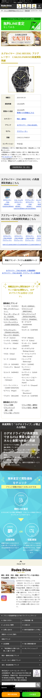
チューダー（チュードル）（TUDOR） (11, 315)
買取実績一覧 (28, 620)
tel (19, 6)
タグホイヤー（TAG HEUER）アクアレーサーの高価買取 (21, 274)
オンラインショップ (31, 648)
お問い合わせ (7, 630)
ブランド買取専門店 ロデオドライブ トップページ (19, 616)
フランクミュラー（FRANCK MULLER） (12, 331)
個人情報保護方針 (30, 644)
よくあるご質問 (8, 625)
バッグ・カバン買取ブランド (11, 660)
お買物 (24, 6)
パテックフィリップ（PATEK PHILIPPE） (29, 315)
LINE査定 (32, 694)
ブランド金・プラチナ (11, 413)
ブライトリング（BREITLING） (27, 310)
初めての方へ (7, 620)
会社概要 (6, 644)
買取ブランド (6, 639)
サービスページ (7, 157)
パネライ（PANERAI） (30, 319)
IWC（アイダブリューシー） (11, 310)
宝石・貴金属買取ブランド (10, 665)
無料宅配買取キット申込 (32, 630)
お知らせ (27, 625)
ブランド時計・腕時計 (29, 405)
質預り (29, 6)
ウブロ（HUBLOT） (11, 319)
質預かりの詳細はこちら (25, 113)
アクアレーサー (22, 131)
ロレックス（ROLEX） (12, 335)
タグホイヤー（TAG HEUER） (27, 125)
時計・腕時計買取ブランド (10, 655)
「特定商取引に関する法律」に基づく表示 (11, 650)
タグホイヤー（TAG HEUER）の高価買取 (20, 270)
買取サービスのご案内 (9, 634)
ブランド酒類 (8, 405)
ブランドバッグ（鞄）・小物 (9, 409)
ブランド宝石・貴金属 (29, 408)
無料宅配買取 (12, 694)
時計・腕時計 (21, 119)
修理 (34, 6)
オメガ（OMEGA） (28, 306)
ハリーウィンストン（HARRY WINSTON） (12, 323)
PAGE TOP (21, 564)
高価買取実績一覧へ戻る (21, 167)
